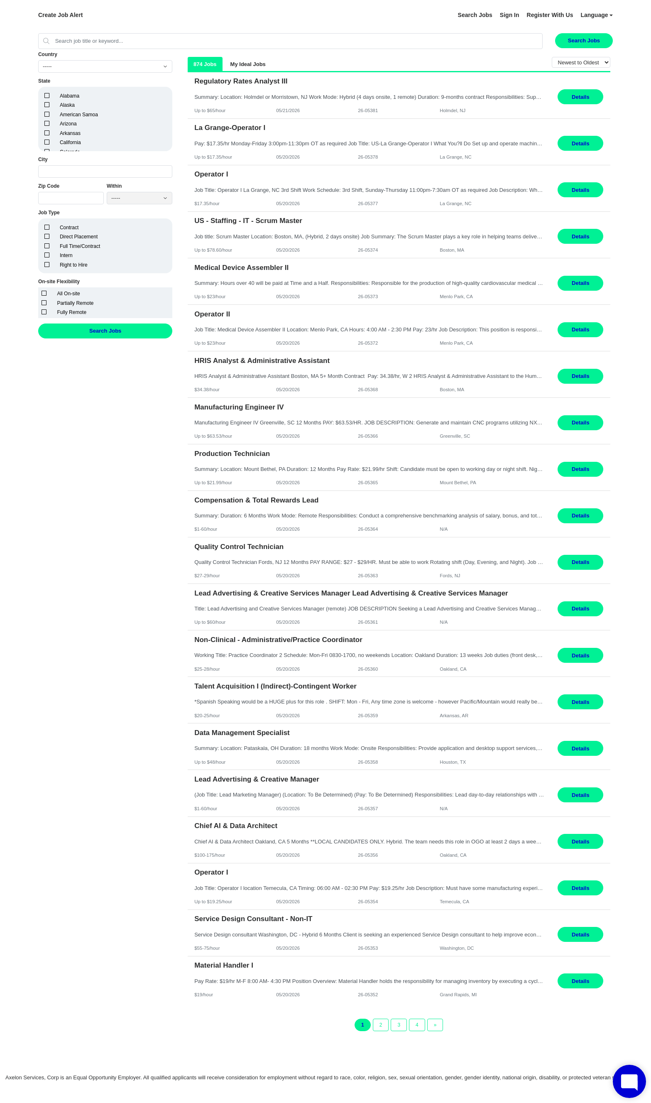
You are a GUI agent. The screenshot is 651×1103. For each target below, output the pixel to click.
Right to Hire (74, 265)
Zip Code (48, 186)
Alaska (67, 105)
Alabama (69, 96)
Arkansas (70, 133)
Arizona (68, 124)
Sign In (509, 15)
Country (47, 54)
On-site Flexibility (59, 281)
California (70, 142)
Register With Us (550, 15)
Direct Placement (79, 237)
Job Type (49, 213)
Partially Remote (75, 303)
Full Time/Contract (80, 246)
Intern (66, 255)
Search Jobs (475, 15)
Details (581, 97)
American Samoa (79, 115)
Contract (69, 227)
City (43, 159)
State (44, 81)
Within (114, 186)
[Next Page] (435, 1025)
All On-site (68, 294)
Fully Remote (71, 312)
